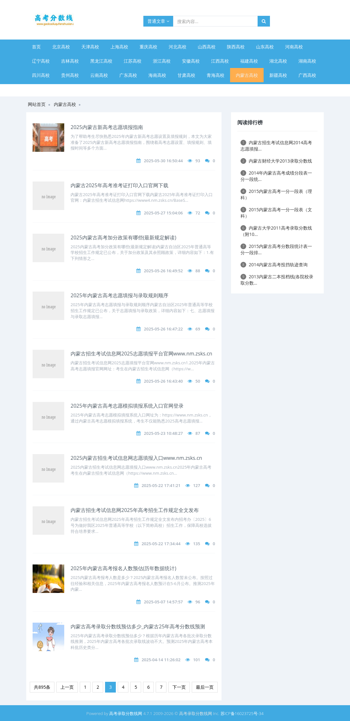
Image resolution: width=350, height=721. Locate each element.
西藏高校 (70, 89)
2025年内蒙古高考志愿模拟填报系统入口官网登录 (127, 405)
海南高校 (157, 75)
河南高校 (294, 47)
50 (198, 381)
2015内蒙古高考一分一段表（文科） (276, 212)
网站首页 (37, 104)
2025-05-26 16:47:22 (163, 329)
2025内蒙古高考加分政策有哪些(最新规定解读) (123, 237)
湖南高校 (307, 61)
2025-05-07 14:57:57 (163, 602)
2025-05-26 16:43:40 (163, 381)
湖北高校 (278, 61)
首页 (36, 47)
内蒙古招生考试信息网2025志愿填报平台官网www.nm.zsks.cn (141, 353)
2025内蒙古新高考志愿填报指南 (107, 127)
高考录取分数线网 (125, 713)
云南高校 (99, 75)
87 (198, 433)
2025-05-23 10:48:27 (163, 433)
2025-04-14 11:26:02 (160, 659)
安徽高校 (191, 61)
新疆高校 (278, 75)
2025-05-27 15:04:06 (163, 213)
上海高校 (119, 47)
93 (198, 160)
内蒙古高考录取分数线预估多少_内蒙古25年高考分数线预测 (138, 626)
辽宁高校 (41, 61)
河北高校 (177, 47)
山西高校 (207, 47)
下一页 (179, 687)
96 (198, 602)
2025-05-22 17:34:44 (160, 543)
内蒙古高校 (247, 75)
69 (198, 329)
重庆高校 (148, 47)
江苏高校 (132, 61)
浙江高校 (162, 61)
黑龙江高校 (101, 61)
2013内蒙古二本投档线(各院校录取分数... (277, 280)
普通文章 (158, 21)
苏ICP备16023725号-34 (242, 713)
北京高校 (61, 47)
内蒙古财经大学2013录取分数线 (276, 161)
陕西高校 (236, 47)
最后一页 (205, 687)
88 (198, 271)
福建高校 (249, 61)
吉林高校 (70, 61)
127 (196, 485)
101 (196, 659)
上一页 (67, 687)
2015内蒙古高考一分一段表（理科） (276, 194)
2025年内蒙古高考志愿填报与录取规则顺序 (119, 295)
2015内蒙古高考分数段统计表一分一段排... (276, 249)
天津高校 (90, 47)
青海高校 (215, 75)
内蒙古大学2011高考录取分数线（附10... (276, 231)
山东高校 (265, 47)
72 (198, 213)
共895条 (42, 687)
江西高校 (220, 61)
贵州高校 (70, 75)
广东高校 (128, 75)
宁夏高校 (41, 89)
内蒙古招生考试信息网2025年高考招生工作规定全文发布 (135, 510)
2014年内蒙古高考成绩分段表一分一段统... (276, 176)
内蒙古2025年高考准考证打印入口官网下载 (119, 185)
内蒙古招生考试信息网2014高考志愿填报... (276, 145)
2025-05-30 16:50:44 (163, 160)
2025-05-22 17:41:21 (160, 485)
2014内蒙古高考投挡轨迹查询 (274, 265)
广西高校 (307, 75)
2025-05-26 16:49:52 (163, 271)
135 (196, 543)
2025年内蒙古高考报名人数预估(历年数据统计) (123, 568)
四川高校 (41, 75)
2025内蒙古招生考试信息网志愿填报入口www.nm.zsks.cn (136, 457)
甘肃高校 (186, 75)
